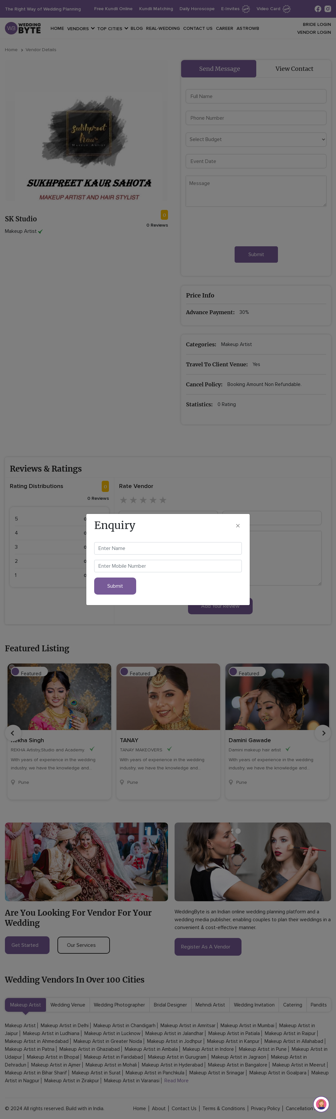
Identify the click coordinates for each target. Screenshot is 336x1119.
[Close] (238, 525)
